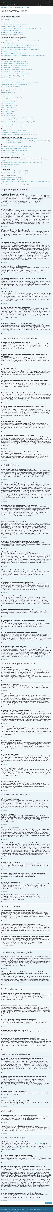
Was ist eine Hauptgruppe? (8, 124)
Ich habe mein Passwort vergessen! (9, 30)
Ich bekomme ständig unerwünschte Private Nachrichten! (15, 132)
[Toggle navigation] (47, 1)
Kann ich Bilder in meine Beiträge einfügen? (12, 96)
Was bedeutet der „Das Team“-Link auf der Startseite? (14, 126)
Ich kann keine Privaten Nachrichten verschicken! (13, 130)
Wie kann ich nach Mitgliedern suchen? (11, 152)
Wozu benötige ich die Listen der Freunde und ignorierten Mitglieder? (19, 138)
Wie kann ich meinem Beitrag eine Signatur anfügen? (14, 65)
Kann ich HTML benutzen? (8, 92)
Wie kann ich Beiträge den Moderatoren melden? (13, 80)
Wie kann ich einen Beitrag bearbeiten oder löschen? (14, 63)
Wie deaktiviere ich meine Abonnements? (11, 166)
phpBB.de (24, 400)
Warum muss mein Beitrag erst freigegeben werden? (14, 84)
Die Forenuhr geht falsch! (7, 43)
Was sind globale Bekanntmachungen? (10, 98)
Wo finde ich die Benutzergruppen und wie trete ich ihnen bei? (17, 117)
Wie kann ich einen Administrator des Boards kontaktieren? (16, 185)
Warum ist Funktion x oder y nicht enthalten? (12, 179)
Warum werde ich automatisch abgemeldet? (12, 32)
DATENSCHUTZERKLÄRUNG (7, 1211)
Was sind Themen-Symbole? (8, 107)
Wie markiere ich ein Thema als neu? (10, 86)
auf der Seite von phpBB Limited (20, 1147)
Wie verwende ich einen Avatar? (9, 51)
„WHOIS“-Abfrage (30, 1172)
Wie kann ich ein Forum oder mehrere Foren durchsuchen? (16, 146)
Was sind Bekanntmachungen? (9, 101)
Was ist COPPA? (5, 20)
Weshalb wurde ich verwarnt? (8, 78)
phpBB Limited (12, 400)
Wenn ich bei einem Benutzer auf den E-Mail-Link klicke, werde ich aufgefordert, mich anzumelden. (23, 56)
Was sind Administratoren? (8, 111)
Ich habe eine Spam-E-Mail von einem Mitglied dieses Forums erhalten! (19, 134)
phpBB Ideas (36, 1158)
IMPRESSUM (17, 1211)
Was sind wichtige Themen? (8, 103)
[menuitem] (12, 5)
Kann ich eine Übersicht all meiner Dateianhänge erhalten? (16, 173)
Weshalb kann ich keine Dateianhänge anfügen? (13, 75)
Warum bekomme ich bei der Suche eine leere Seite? (14, 150)
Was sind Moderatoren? (7, 113)
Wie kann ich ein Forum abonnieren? (10, 164)
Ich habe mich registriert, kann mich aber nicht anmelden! (16, 24)
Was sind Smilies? (5, 94)
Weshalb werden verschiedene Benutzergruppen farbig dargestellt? (18, 122)
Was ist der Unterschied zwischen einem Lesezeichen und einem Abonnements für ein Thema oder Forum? (26, 159)
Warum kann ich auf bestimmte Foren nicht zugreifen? (15, 73)
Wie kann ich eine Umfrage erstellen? (10, 67)
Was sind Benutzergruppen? (8, 115)
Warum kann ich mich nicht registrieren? (11, 22)
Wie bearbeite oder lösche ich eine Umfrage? (12, 71)
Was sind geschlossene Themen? (9, 105)
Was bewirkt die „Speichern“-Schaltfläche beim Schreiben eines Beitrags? (19, 82)
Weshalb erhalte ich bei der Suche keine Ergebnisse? (14, 148)
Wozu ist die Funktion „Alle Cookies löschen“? (13, 34)
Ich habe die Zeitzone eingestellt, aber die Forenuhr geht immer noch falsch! (20, 45)
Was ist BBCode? (5, 90)
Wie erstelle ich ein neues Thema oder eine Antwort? (14, 61)
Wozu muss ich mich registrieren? (9, 17)
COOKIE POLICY (24, 1211)
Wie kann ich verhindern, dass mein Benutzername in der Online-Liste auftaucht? (21, 40)
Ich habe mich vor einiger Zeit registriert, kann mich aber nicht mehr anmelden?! (21, 28)
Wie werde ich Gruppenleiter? (9, 119)
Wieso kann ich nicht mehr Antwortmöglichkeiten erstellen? (16, 69)
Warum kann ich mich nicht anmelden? (11, 26)
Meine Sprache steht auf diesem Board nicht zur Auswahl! (15, 47)
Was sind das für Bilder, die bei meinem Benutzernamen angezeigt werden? (20, 49)
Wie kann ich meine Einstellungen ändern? (12, 38)
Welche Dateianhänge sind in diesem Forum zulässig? (14, 170)
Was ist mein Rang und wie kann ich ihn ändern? (13, 53)
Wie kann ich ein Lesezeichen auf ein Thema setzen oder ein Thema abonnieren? (21, 162)
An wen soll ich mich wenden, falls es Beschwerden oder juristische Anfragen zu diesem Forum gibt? (25, 182)
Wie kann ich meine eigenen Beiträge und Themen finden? (16, 154)
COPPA (47, 245)
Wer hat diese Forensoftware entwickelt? (11, 177)
